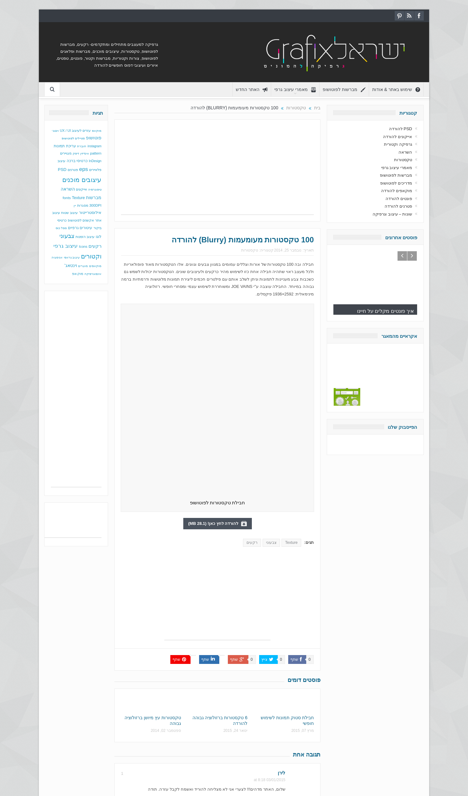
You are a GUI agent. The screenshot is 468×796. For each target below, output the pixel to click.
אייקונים (81, 189)
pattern (95, 153)
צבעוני (271, 360)
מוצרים (83, 266)
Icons (83, 246)
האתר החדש (252, 89)
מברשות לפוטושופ (344, 89)
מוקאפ (96, 130)
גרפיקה (92, 778)
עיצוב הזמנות (85, 237)
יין (75, 205)
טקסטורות (249, 250)
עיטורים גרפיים (80, 228)
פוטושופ (93, 137)
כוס (58, 228)
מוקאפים (95, 266)
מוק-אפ (77, 274)
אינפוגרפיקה (92, 274)
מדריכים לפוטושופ (396, 183)
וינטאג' (70, 265)
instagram (94, 146)
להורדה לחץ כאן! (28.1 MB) (217, 341)
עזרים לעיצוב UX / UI (75, 130)
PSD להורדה (400, 128)
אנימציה (57, 257)
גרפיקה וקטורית (398, 144)
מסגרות (82, 205)
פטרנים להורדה (398, 206)
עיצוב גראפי (72, 257)
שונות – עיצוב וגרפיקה (392, 214)
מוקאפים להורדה (396, 190)
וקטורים (91, 256)
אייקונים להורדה (397, 136)
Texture (291, 360)
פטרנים (73, 170)
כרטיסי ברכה (77, 161)
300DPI (95, 205)
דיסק (76, 153)
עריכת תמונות (65, 146)
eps (83, 169)
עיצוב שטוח (69, 213)
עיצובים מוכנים (81, 179)
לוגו (98, 236)
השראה (68, 189)
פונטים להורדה (399, 198)
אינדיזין (84, 153)
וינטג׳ (55, 130)
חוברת (81, 146)
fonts (67, 198)
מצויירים (65, 153)
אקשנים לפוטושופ (81, 220)
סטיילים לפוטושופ (73, 138)
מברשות (93, 197)
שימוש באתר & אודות (396, 89)
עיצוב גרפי (65, 246)
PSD (62, 169)
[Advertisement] (217, 170)
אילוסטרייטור (90, 212)
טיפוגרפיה (94, 189)
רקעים (252, 360)
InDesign (95, 161)
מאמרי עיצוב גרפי (295, 89)
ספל (64, 228)
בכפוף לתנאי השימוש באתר (341, 778)
